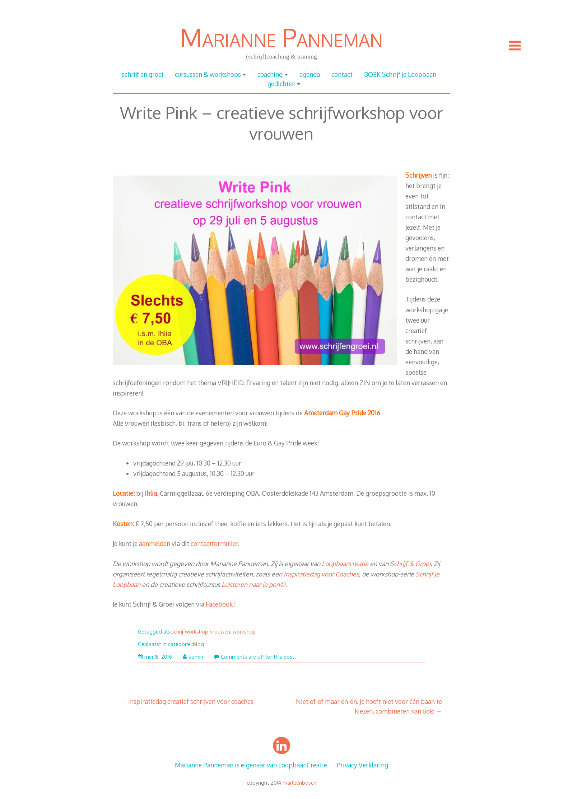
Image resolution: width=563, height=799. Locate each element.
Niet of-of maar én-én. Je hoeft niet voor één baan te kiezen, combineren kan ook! (369, 706)
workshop (244, 632)
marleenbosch (299, 782)
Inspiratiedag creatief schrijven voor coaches (190, 701)
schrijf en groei (142, 74)
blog (198, 644)
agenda (309, 74)
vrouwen (220, 632)
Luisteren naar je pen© (253, 584)
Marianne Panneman (281, 37)
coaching (270, 74)
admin (193, 657)
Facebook (219, 604)
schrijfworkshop (189, 632)
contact (342, 74)
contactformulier (214, 543)
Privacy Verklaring (362, 765)
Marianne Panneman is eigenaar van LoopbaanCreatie (251, 765)
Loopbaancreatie (345, 563)
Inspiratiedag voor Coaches (321, 574)
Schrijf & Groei (410, 563)
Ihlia (151, 493)
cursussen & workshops (208, 74)
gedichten (281, 84)
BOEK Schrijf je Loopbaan (400, 74)
